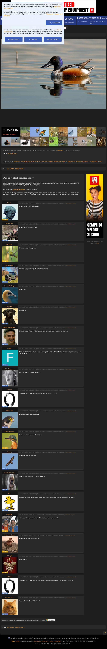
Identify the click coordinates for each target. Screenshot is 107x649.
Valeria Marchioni (9, 473)
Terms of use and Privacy (41, 641)
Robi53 (78, 161)
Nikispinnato (71, 161)
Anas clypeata (12, 153)
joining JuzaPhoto (19, 189)
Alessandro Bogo (9, 286)
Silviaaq (9, 452)
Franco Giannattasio (9, 327)
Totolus (100, 161)
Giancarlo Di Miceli (47, 161)
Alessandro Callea (9, 535)
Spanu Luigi (9, 410)
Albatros (60, 150)
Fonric (9, 348)
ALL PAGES (10, 168)
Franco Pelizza (35, 161)
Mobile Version (16, 641)
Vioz (9, 493)
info (98, 243)
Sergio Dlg (9, 306)
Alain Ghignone (9, 369)
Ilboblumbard (58, 161)
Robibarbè (84, 161)
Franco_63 (9, 556)
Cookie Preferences (55, 641)
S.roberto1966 (93, 161)
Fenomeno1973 (26, 161)
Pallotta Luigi (9, 265)
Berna (9, 203)
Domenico (17, 161)
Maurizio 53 (9, 223)
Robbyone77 (9, 597)
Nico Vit (64, 161)
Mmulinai (9, 514)
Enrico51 (9, 244)
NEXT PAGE (20, 168)
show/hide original (70, 203)
